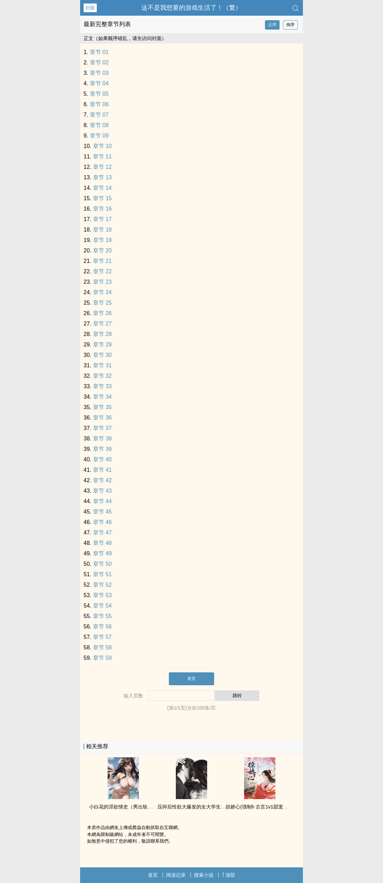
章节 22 (102, 271)
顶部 (228, 875)
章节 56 (102, 627)
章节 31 (102, 365)
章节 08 (99, 125)
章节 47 (102, 533)
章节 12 (102, 167)
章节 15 (102, 198)
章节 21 (102, 261)
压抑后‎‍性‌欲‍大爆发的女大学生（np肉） (199, 807)
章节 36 (102, 418)
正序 (272, 24)
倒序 (290, 24)
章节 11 (102, 156)
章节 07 (99, 115)
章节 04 (99, 83)
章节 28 (102, 334)
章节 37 (102, 428)
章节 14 (102, 188)
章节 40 (102, 459)
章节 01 (99, 52)
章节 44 (102, 501)
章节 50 (102, 564)
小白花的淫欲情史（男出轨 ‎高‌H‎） (125, 807)
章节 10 (102, 146)
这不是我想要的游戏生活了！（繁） (191, 7)
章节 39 (102, 449)
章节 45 (102, 512)
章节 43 (102, 491)
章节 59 (102, 658)
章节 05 (99, 94)
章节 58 (102, 647)
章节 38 (102, 439)
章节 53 (102, 595)
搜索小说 (203, 875)
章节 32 (102, 376)
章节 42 (102, 480)
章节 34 (102, 397)
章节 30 (102, 355)
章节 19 (102, 240)
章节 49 (102, 553)
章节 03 (99, 73)
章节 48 (102, 543)
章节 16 (102, 209)
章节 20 (102, 250)
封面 (90, 7)
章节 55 (102, 616)
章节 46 (102, 522)
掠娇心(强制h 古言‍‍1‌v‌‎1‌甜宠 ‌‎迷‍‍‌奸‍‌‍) (261, 807)
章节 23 (102, 282)
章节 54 (102, 606)
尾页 (191, 678)
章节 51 (102, 574)
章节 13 (102, 177)
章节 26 (102, 313)
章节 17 (102, 219)
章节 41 (102, 470)
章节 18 (102, 230)
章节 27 (102, 324)
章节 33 (102, 386)
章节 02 (99, 62)
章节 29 (102, 344)
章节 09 (99, 136)
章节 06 (99, 104)
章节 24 (102, 292)
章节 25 (102, 303)
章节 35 (102, 407)
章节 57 (102, 637)
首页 (153, 875)
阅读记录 (176, 875)
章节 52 (102, 585)
